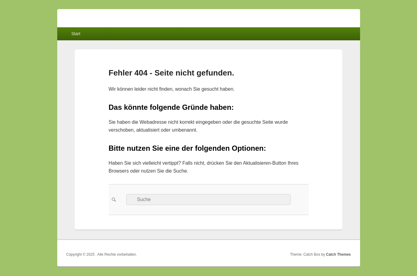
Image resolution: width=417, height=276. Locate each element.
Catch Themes (338, 254)
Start (75, 33)
